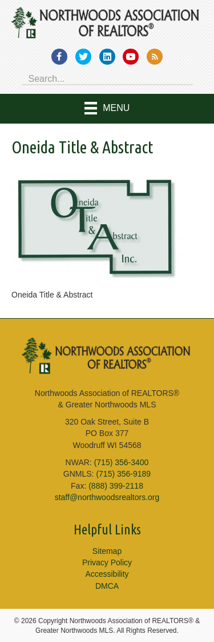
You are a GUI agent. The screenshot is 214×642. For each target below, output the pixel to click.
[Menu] (107, 109)
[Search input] (107, 77)
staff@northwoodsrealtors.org (107, 497)
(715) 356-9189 (123, 473)
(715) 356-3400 (121, 462)
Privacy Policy (107, 562)
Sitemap (107, 551)
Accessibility (106, 573)
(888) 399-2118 (115, 485)
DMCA (107, 586)
